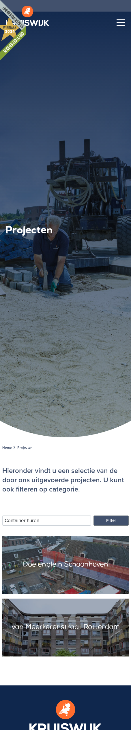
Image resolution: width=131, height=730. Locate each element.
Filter (111, 520)
